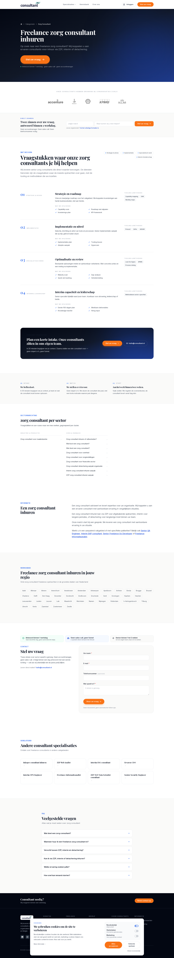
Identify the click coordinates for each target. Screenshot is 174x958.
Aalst (24, 591)
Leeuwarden (27, 601)
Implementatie (128, 153)
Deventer (57, 596)
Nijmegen (102, 601)
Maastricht (68, 601)
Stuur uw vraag (93, 701)
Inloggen (128, 4)
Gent (105, 596)
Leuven (49, 601)
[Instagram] (27, 937)
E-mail (86, 663)
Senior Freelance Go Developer (117, 534)
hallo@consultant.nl (135, 343)
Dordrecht (70, 596)
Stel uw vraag (145, 4)
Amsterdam (82, 591)
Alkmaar (33, 591)
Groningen (115, 596)
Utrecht (25, 606)
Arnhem (119, 591)
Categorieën (30, 24)
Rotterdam (114, 601)
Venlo (35, 606)
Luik (58, 601)
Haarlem (127, 596)
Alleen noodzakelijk (133, 951)
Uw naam (87, 653)
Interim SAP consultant (91, 534)
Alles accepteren (113, 945)
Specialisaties (69, 4)
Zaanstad (45, 606)
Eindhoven (82, 596)
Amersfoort (55, 591)
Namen (91, 601)
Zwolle (69, 606)
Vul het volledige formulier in (89, 128)
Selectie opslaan (131, 945)
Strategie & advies (112, 153)
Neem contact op (144, 901)
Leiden (38, 601)
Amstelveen (68, 591)
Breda (129, 591)
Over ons (96, 4)
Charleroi (25, 596)
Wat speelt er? (89, 684)
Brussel (149, 591)
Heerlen (138, 596)
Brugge (138, 591)
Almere (43, 591)
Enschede (94, 596)
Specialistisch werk (145, 153)
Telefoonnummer (94, 674)
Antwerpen (95, 591)
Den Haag (45, 596)
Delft (35, 596)
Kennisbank (84, 4)
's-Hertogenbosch (130, 601)
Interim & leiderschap (144, 157)
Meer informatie (40, 944)
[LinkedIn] (22, 937)
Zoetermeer (57, 606)
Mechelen (80, 601)
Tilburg (144, 601)
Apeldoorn (107, 591)
